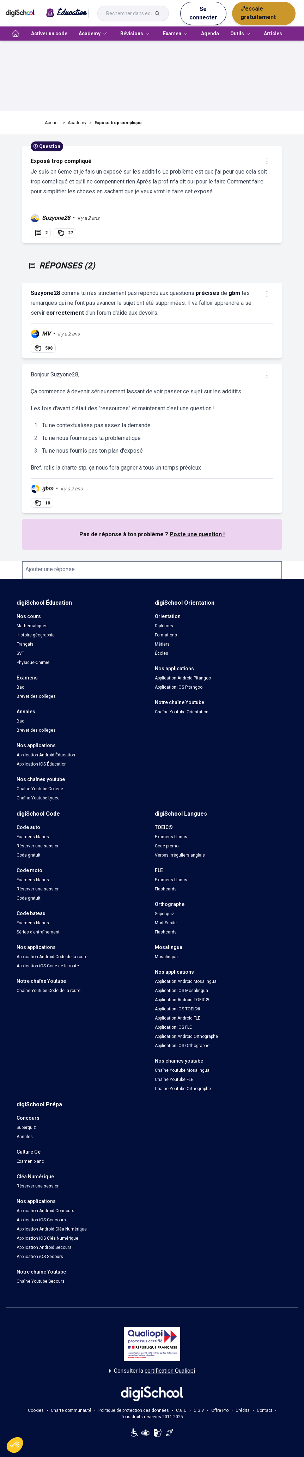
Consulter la (152, 1371)
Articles (273, 33)
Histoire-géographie (36, 635)
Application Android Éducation (46, 754)
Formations (166, 635)
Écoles (161, 653)
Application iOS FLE (173, 1027)
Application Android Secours (44, 1247)
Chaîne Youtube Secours (41, 1281)
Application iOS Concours (41, 1219)
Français (25, 644)
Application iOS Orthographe (182, 1045)
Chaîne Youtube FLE (174, 1079)
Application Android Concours (45, 1210)
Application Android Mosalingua (186, 981)
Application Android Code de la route (52, 956)
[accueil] (15, 33)
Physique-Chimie (33, 662)
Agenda (210, 33)
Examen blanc (30, 1161)
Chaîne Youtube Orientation (181, 711)
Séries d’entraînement (38, 932)
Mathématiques (32, 625)
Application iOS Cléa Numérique (47, 1238)
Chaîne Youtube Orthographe (183, 1088)
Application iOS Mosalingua (181, 990)
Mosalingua (166, 956)
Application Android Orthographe (186, 1036)
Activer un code (49, 33)
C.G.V (199, 1410)
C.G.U (181, 1410)
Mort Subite (166, 922)
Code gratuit (29, 855)
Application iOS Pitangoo (178, 687)
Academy (77, 122)
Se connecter (203, 13)
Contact (264, 1410)
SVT (20, 653)
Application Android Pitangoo (183, 678)
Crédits (243, 1410)
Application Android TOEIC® (182, 999)
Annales (25, 1136)
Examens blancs (33, 836)
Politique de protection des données (133, 1410)
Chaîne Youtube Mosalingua (182, 1070)
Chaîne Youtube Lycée (38, 798)
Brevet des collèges (36, 696)
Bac (20, 687)
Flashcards (166, 889)
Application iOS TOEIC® (178, 1008)
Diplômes (164, 625)
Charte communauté (71, 1410)
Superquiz (164, 913)
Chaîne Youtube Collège (40, 788)
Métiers (162, 644)
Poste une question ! (197, 534)
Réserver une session (38, 846)
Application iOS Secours (40, 1256)
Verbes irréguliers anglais (180, 855)
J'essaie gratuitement (258, 12)
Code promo (166, 846)
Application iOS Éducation (42, 764)
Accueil (52, 122)
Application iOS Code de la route (48, 965)
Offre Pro (220, 1410)
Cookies (36, 1410)
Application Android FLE (177, 1018)
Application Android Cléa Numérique (52, 1229)
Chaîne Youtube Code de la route (48, 990)
